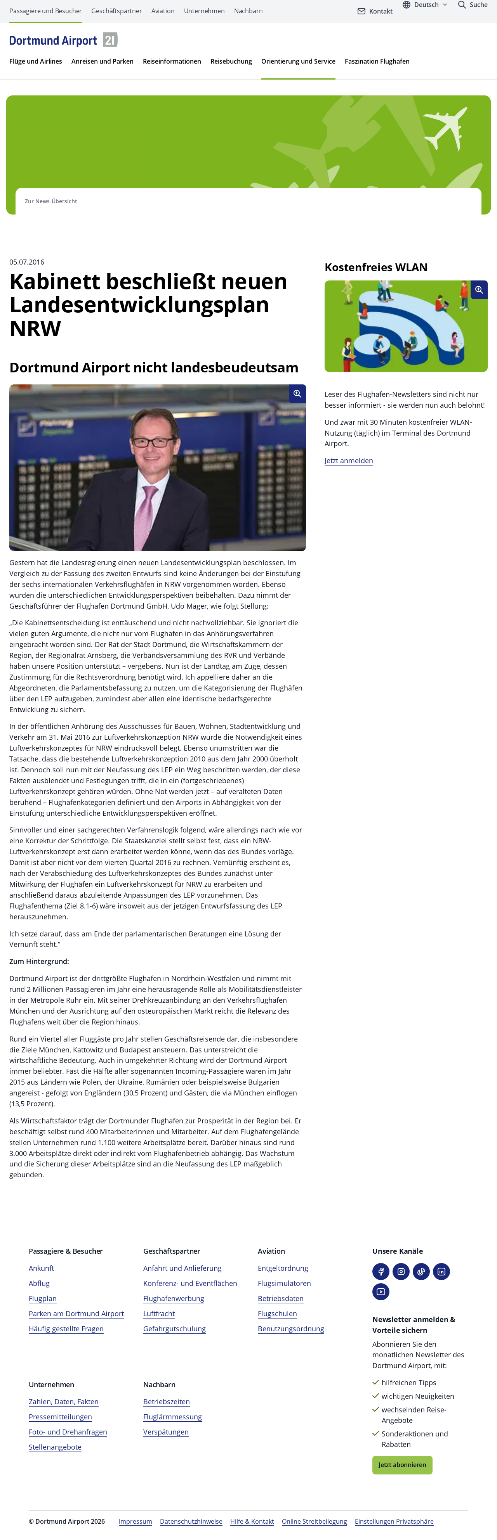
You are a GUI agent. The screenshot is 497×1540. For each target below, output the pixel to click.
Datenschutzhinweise (191, 1521)
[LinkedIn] (441, 1271)
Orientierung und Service (298, 61)
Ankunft (41, 1268)
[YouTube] (380, 1291)
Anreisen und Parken (102, 61)
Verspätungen (166, 1431)
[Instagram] (401, 1271)
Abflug (39, 1283)
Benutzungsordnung (291, 1328)
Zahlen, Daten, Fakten (64, 1401)
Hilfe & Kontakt (252, 1521)
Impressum (135, 1521)
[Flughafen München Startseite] (63, 39)
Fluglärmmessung (172, 1416)
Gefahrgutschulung (174, 1328)
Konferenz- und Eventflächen (190, 1283)
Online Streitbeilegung (314, 1521)
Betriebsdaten (281, 1298)
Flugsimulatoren (284, 1283)
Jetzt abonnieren (402, 1464)
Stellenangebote (55, 1447)
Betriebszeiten (166, 1401)
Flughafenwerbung (173, 1298)
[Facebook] (380, 1271)
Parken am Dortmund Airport (76, 1313)
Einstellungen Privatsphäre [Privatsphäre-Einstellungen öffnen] (394, 1521)
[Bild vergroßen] (297, 393)
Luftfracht (159, 1313)
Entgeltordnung (283, 1268)
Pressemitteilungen (60, 1416)
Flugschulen (277, 1313)
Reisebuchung (231, 61)
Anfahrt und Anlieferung (182, 1268)
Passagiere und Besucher (45, 11)
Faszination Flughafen (377, 61)
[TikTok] (421, 1271)
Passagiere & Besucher (66, 1251)
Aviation (163, 11)
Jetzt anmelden (349, 460)
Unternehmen (204, 11)
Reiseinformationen (172, 61)
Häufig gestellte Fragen (66, 1328)
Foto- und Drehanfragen (68, 1431)
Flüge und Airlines (35, 61)
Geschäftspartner (116, 11)
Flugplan (43, 1298)
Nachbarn (248, 11)
